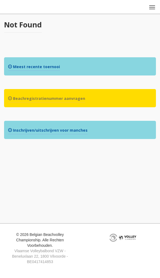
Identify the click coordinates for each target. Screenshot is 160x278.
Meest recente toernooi (34, 66)
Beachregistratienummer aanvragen (46, 98)
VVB (127, 237)
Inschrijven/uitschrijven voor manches (48, 130)
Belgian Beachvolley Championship (20, 7)
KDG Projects (113, 237)
